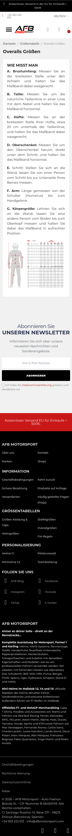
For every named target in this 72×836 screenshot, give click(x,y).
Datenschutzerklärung (36, 385)
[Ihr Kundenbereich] (59, 29)
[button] (9, 29)
